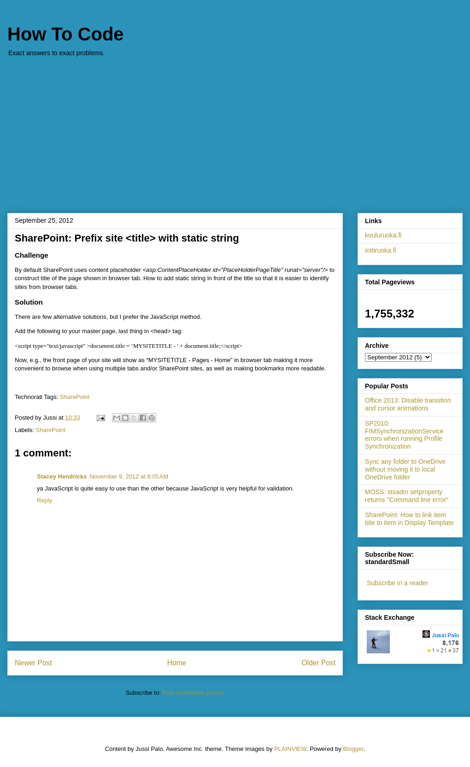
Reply (44, 500)
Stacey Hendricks (62, 476)
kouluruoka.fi (383, 235)
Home (177, 663)
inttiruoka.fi (380, 250)
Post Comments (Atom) (193, 692)
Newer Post (33, 663)
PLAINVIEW (290, 748)
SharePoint (74, 396)
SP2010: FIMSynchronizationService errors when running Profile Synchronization (404, 435)
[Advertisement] (235, 130)
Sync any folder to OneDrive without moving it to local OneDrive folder (405, 469)
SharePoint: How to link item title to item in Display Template (409, 518)
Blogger (353, 748)
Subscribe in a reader (397, 583)
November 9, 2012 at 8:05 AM (128, 476)
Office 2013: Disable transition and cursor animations (408, 404)
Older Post (318, 663)
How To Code (65, 34)
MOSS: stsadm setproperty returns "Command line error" (406, 495)
